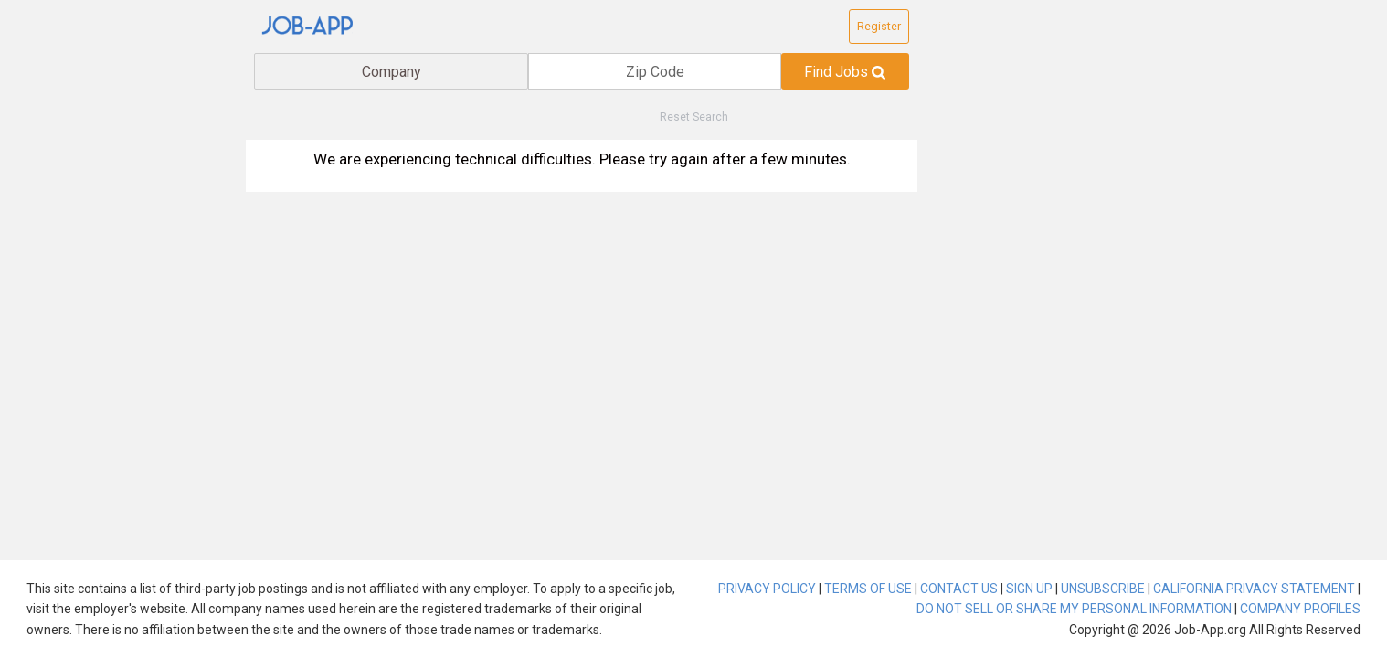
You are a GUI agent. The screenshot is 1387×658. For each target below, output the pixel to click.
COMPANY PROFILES (1300, 608)
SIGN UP (1029, 588)
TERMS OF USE (868, 588)
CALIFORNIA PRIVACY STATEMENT (1254, 588)
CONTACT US (959, 588)
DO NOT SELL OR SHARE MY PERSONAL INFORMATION (1074, 608)
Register (879, 26)
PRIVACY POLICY (767, 588)
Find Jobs (844, 71)
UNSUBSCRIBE (1103, 588)
